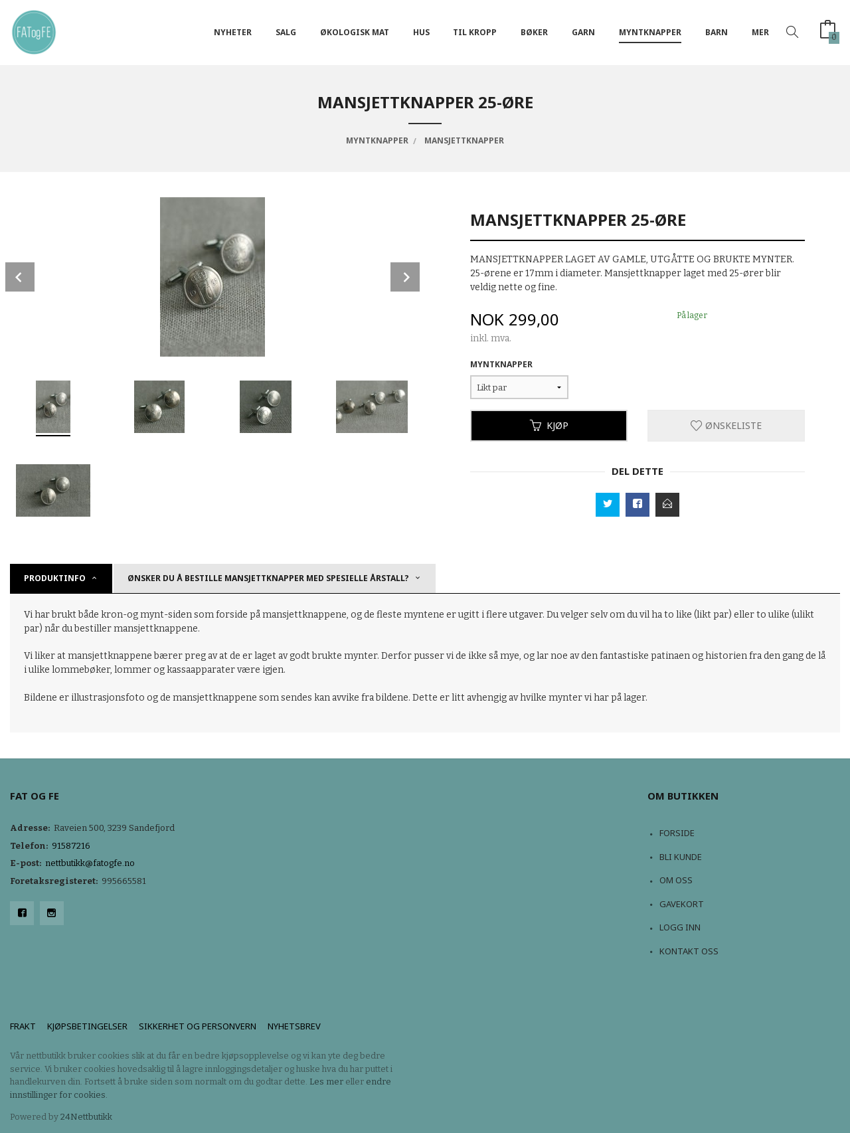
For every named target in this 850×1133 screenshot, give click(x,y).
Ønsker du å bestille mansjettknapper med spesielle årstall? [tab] (268, 578)
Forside (677, 833)
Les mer (326, 1082)
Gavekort (681, 904)
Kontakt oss (689, 951)
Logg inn (680, 927)
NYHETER (233, 32)
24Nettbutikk (86, 1117)
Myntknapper (650, 32)
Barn (716, 32)
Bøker (534, 32)
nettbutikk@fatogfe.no (90, 863)
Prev (20, 277)
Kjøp (549, 425)
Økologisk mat (354, 32)
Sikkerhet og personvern (197, 1026)
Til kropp (475, 32)
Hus (421, 32)
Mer (760, 32)
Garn (583, 32)
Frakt (23, 1026)
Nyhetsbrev (294, 1026)
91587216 (71, 846)
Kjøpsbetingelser (87, 1026)
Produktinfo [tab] (55, 578)
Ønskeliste (726, 425)
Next (405, 277)
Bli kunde (680, 857)
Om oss (676, 880)
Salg (286, 32)
